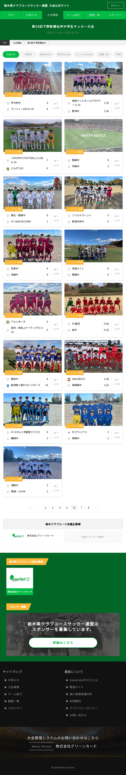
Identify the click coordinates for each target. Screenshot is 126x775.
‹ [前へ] (30, 507)
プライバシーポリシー (84, 708)
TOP (11, 15)
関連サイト (77, 687)
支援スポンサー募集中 (93, 536)
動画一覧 (94, 15)
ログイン (115, 5)
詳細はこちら (63, 642)
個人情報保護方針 (81, 694)
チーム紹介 (73, 15)
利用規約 (75, 701)
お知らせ (31, 15)
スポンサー (115, 15)
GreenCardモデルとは (84, 680)
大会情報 (52, 15)
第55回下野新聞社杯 (36, 42)
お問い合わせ (78, 715)
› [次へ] (95, 507)
